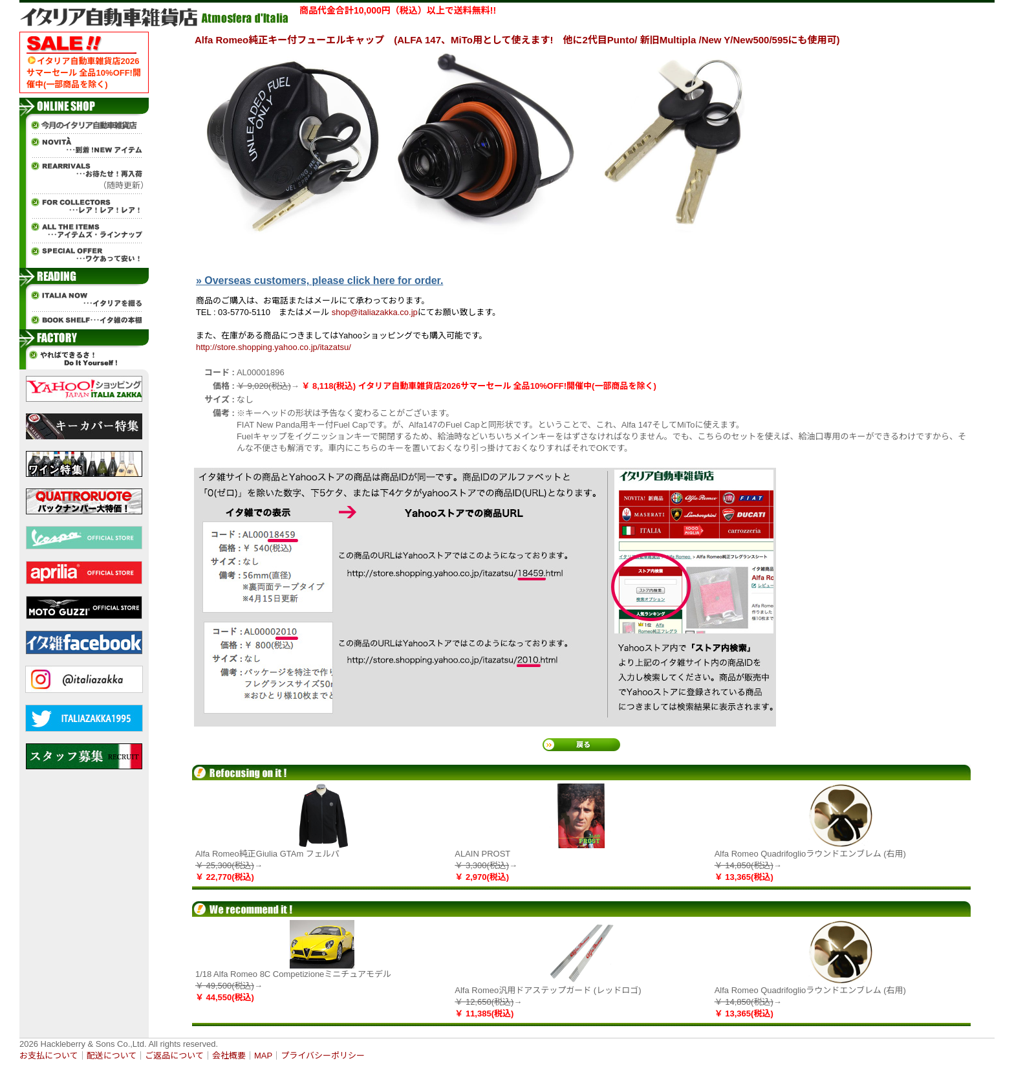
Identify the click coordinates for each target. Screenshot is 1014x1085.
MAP (263, 1055)
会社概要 (229, 1055)
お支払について (48, 1055)
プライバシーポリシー (323, 1055)
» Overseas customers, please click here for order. (319, 280)
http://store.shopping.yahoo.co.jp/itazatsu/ (273, 347)
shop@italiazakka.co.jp (375, 312)
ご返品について (174, 1055)
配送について (112, 1055)
